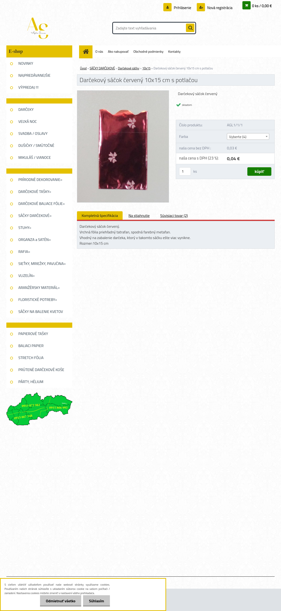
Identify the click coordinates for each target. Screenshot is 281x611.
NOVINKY (25, 63)
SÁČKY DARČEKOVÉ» (35, 215)
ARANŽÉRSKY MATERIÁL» (39, 287)
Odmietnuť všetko (60, 601)
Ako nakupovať (118, 51)
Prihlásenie (182, 7)
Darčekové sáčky (128, 68)
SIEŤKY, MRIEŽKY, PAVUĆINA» (42, 263)
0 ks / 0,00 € (262, 5)
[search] (190, 28)
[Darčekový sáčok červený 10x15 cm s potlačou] (123, 92)
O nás (99, 51)
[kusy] (185, 171)
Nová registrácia (219, 7)
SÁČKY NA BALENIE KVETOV (40, 311)
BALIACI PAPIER (31, 345)
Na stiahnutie (139, 215)
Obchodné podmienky (148, 51)
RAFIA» (24, 251)
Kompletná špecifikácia (100, 215)
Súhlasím (96, 601)
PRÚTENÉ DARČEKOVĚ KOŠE (41, 369)
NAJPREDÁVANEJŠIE (34, 75)
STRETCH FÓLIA (31, 357)
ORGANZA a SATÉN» (34, 239)
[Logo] (38, 28)
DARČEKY (26, 109)
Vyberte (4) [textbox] (237, 137)
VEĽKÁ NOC (27, 121)
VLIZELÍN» (26, 275)
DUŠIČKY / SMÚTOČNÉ (36, 145)
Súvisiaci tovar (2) (174, 215)
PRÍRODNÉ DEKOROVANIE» (40, 179)
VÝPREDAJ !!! (28, 87)
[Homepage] (87, 51)
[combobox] (248, 136)
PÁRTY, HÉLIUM (30, 381)
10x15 (146, 68)
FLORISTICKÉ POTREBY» (37, 299)
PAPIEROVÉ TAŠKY (33, 333)
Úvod (83, 68)
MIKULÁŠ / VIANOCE (34, 157)
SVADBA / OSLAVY (33, 133)
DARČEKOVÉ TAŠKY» (34, 191)
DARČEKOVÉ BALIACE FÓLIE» (41, 203)
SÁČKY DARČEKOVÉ (102, 68)
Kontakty (174, 51)
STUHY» (24, 227)
